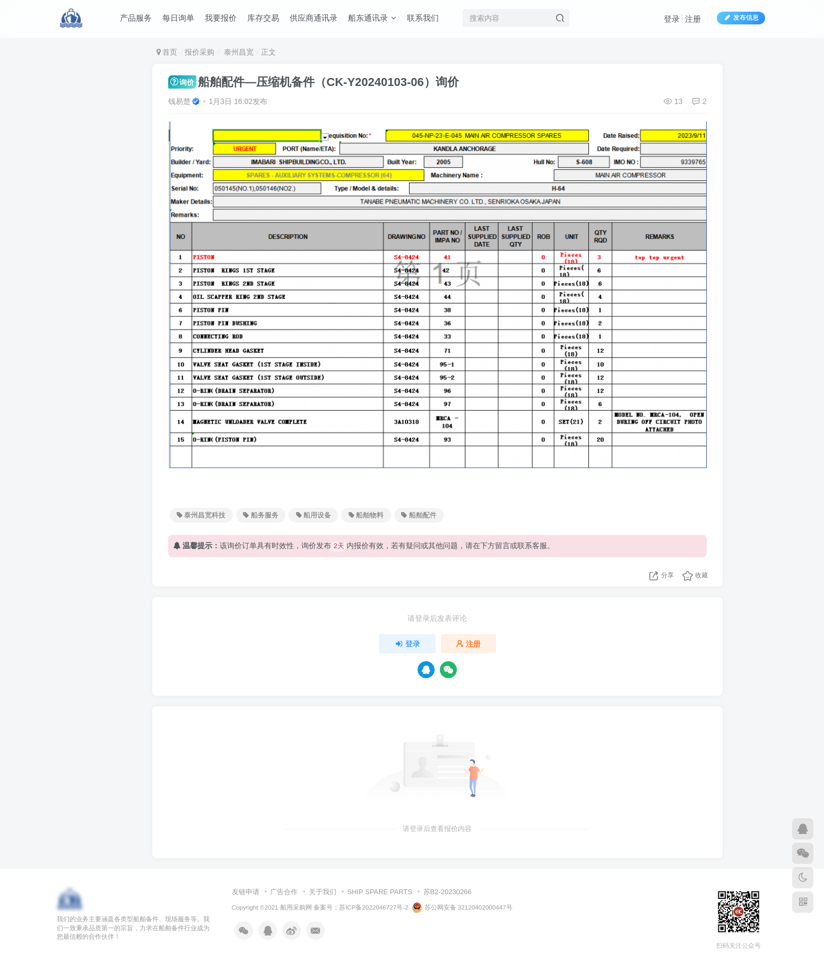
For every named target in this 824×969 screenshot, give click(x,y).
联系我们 (423, 17)
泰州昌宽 (238, 52)
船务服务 (260, 515)
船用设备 (313, 515)
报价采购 (199, 52)
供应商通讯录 (313, 17)
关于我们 (322, 892)
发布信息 (740, 17)
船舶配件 (418, 515)
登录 (672, 18)
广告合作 (284, 892)
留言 (502, 545)
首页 (167, 52)
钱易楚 (179, 101)
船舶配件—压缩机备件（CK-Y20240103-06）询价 (313, 82)
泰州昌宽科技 (201, 515)
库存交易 (263, 17)
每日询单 (178, 17)
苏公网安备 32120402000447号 (462, 907)
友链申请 (245, 892)
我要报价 (221, 17)
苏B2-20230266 (447, 892)
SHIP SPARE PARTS (379, 892)
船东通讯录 (372, 17)
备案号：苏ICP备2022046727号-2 (361, 907)
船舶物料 (366, 515)
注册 (693, 18)
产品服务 (136, 17)
